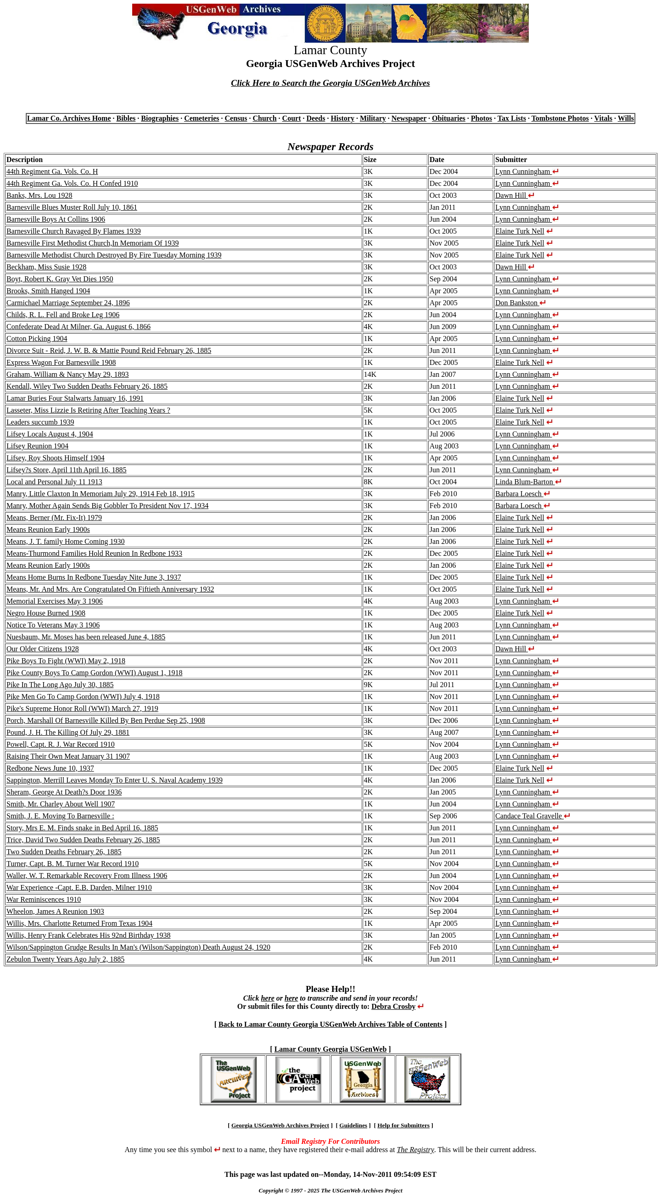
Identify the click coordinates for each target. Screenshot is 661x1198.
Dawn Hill (514, 195)
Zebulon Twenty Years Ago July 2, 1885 (65, 959)
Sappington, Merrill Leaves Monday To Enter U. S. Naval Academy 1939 (114, 780)
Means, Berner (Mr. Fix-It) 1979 (54, 517)
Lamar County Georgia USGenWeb (330, 1049)
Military (373, 118)
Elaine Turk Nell (519, 231)
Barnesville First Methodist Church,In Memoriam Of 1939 (92, 243)
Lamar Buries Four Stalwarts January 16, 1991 (75, 398)
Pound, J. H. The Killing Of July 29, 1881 (67, 732)
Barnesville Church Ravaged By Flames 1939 (73, 231)
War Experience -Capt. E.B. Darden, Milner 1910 (79, 887)
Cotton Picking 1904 (36, 338)
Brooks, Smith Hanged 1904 (48, 291)
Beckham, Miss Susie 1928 (46, 267)
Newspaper (409, 118)
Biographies (160, 118)
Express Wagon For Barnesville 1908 (61, 362)
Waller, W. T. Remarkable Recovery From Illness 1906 (86, 875)
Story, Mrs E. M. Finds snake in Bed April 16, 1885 (82, 828)
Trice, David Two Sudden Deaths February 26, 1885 (83, 840)
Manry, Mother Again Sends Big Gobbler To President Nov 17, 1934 (107, 505)
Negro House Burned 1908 (45, 613)
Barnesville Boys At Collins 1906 (55, 219)
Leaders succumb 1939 (40, 422)
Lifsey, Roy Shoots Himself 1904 (55, 458)
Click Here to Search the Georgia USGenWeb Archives (330, 83)
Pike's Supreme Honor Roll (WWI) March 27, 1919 (82, 708)
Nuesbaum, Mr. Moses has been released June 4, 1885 (85, 637)
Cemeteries (201, 118)
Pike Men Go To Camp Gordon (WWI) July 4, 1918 (83, 696)
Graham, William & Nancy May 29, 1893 (67, 374)
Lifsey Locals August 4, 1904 (49, 434)
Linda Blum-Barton (528, 482)
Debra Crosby (393, 1006)
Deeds (315, 118)
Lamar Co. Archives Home (69, 118)
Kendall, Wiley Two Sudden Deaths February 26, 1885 (87, 386)
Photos (481, 118)
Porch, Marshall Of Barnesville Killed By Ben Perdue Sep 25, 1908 (105, 720)
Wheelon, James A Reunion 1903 (55, 911)
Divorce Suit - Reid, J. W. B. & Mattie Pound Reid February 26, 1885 (108, 350)
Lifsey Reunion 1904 (37, 446)
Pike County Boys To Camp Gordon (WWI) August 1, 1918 (94, 673)
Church (264, 118)
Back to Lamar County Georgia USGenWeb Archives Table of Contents (330, 1024)
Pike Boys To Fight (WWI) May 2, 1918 (65, 661)
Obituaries (448, 118)
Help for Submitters (403, 1125)
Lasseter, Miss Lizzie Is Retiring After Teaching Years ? (88, 410)
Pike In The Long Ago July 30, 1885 (59, 685)
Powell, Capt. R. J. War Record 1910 (60, 744)
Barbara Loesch (522, 494)
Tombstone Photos (560, 118)
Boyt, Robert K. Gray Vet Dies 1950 (59, 279)
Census (236, 118)
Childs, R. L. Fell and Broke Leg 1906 (62, 315)
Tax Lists (512, 118)
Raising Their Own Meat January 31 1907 (68, 756)
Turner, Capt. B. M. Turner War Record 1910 (72, 864)
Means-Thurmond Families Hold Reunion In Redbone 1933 (94, 553)
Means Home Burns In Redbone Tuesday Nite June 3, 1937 (93, 577)
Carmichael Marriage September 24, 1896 (68, 303)
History (342, 118)
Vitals (603, 118)
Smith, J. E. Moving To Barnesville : (60, 816)
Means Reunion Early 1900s (48, 529)
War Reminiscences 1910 (43, 899)
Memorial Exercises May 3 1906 (54, 601)
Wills (626, 118)
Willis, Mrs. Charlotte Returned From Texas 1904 (79, 923)
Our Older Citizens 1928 (42, 649)
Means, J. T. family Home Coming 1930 (65, 541)
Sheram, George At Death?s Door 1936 (64, 792)
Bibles (126, 118)
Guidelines (353, 1125)
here (267, 998)
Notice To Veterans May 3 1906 (53, 625)
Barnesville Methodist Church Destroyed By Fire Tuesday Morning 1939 (113, 255)
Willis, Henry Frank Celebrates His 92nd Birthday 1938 (88, 935)
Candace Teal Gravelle (532, 816)
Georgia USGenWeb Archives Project (280, 1125)
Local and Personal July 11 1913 (54, 482)
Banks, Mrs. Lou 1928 (39, 195)
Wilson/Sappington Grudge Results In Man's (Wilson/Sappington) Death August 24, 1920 (138, 947)
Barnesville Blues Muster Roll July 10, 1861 (71, 207)
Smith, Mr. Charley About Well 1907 (60, 804)
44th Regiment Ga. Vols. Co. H (52, 171)
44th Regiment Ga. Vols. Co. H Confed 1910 (72, 183)
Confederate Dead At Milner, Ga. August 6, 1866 (78, 326)
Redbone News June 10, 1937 (50, 768)
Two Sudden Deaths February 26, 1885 (63, 852)
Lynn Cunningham (527, 171)
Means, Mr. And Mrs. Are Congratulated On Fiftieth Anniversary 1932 (110, 589)
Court (291, 118)
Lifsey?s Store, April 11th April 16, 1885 (66, 470)
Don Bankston (520, 303)
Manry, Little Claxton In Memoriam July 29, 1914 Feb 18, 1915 (100, 494)
